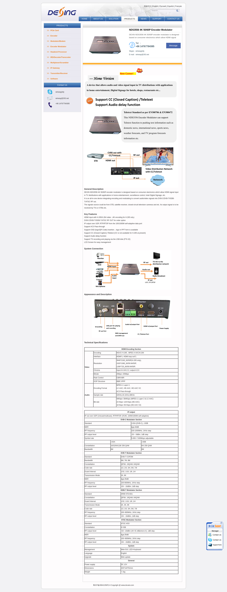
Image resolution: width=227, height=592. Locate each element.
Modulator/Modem (58, 41)
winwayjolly (60, 92)
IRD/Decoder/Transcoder (61, 57)
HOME (84, 19)
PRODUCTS (129, 19)
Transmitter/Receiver (59, 73)
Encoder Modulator (58, 47)
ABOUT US (98, 19)
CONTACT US (173, 19)
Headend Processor (59, 52)
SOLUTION (113, 19)
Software (54, 79)
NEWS (144, 19)
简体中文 (147, 6)
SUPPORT (157, 19)
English (155, 6)
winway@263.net (62, 98)
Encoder (54, 36)
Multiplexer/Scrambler (60, 63)
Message (173, 45)
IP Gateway (55, 68)
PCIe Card (55, 30)
